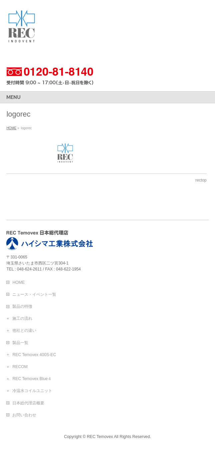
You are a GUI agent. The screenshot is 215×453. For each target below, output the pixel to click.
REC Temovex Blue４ (32, 378)
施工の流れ (22, 318)
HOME (18, 282)
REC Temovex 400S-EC (34, 354)
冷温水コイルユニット (32, 390)
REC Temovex (100, 436)
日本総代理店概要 (28, 403)
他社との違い (24, 330)
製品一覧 (20, 342)
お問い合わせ (24, 415)
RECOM (20, 366)
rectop (200, 180)
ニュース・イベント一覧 (34, 294)
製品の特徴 (22, 306)
